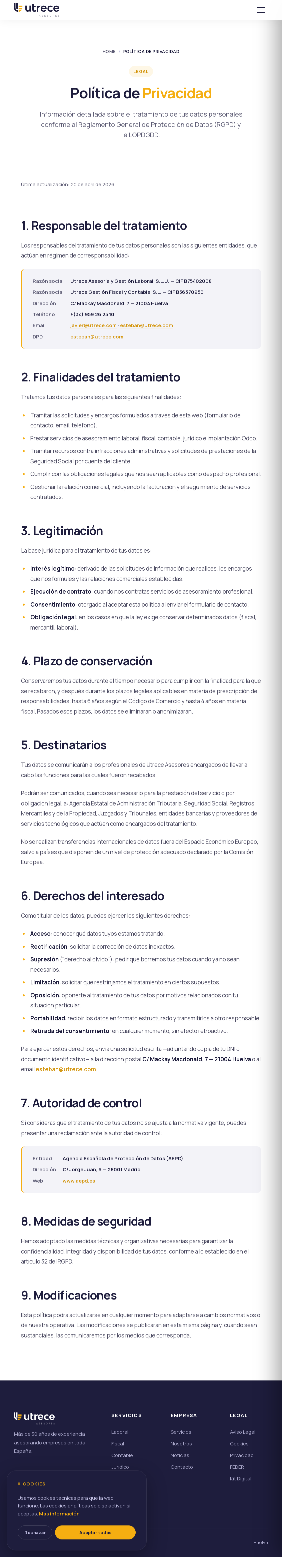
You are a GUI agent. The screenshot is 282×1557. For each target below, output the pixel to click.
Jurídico (120, 1466)
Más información (59, 1528)
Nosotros (181, 1443)
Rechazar (35, 1547)
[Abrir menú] (261, 10)
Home (109, 51)
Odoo (117, 1478)
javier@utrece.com (93, 325)
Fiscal (117, 1443)
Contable (122, 1455)
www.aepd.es (79, 1180)
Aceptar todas (96, 1547)
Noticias (180, 1455)
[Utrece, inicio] (36, 10)
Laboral (119, 1431)
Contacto (182, 1466)
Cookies (239, 1443)
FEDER (237, 1466)
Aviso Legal (242, 1431)
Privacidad (242, 1455)
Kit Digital (240, 1478)
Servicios (181, 1431)
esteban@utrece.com (146, 325)
